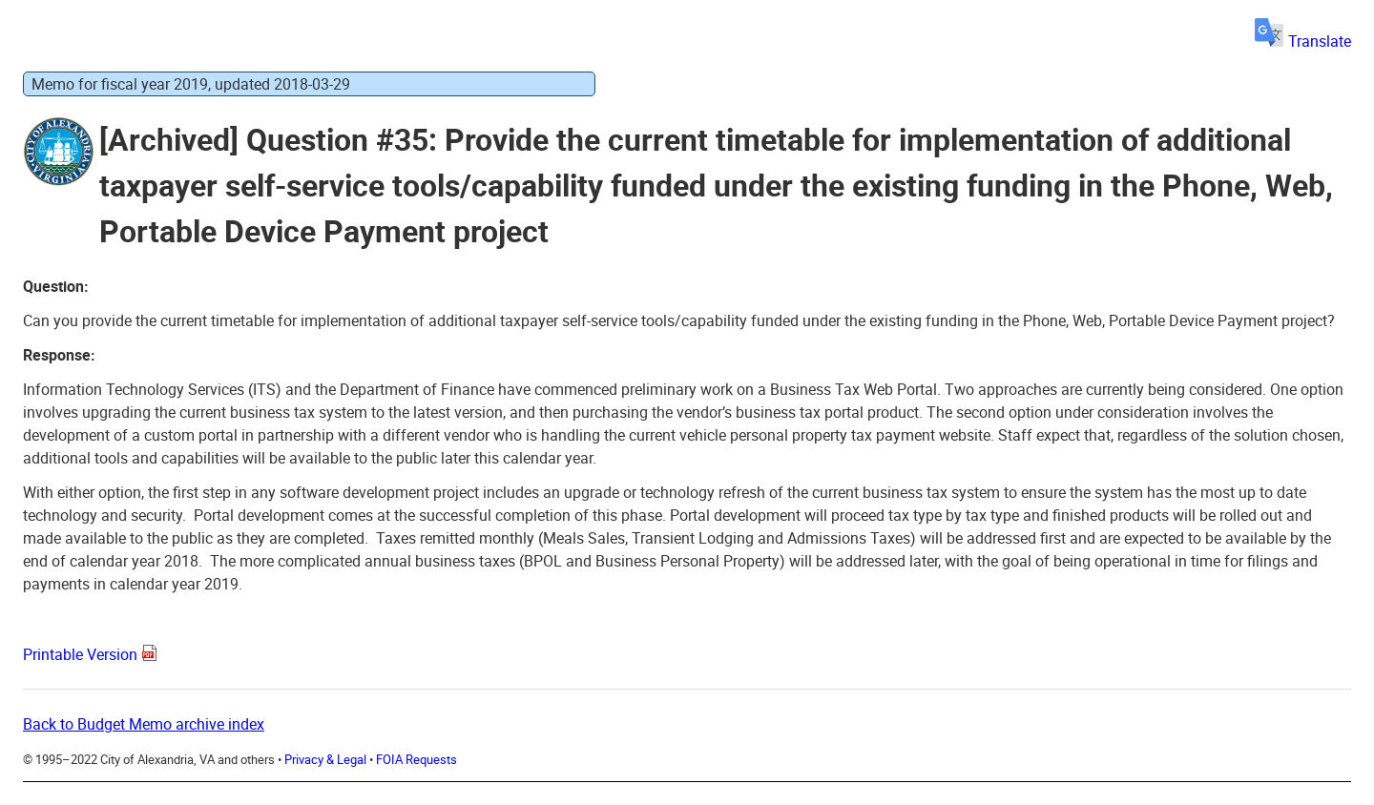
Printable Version (80, 654)
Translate (1303, 41)
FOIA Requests (416, 759)
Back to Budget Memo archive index (143, 723)
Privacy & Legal (325, 759)
